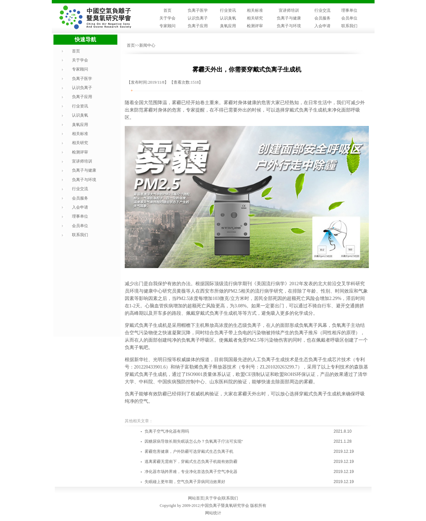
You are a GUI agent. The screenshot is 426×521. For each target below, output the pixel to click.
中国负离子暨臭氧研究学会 (225, 505)
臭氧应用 (228, 26)
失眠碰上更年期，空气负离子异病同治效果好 (185, 481)
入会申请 (322, 26)
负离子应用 (198, 26)
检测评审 (255, 26)
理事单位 (349, 10)
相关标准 (255, 10)
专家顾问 (167, 26)
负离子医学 (198, 10)
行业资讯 (228, 10)
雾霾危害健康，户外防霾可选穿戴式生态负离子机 (189, 451)
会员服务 (322, 18)
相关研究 (255, 18)
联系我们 (349, 26)
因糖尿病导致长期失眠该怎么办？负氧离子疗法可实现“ (194, 441)
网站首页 (196, 498)
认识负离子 (198, 18)
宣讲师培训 (289, 10)
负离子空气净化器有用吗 (167, 431)
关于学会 (167, 18)
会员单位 (349, 18)
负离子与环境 (289, 26)
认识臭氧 (228, 18)
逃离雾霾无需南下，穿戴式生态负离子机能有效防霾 (191, 461)
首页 (167, 10)
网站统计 (213, 513)
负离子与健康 (289, 18)
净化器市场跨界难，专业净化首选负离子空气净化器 (191, 471)
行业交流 (322, 10)
